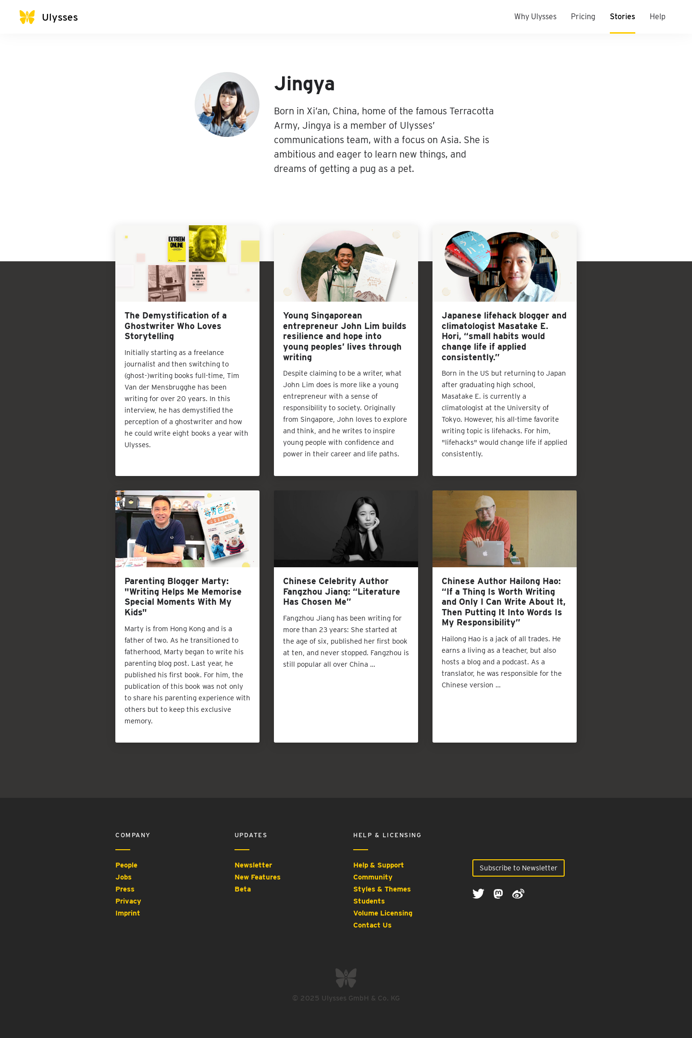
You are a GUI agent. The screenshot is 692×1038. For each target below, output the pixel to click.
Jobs (123, 877)
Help (658, 16)
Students (369, 901)
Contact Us (372, 925)
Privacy (128, 901)
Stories (622, 16)
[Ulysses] (57, 17)
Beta (243, 889)
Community (373, 877)
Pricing (583, 16)
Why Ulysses (535, 16)
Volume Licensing (382, 913)
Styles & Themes (382, 889)
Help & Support (378, 865)
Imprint (127, 913)
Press (125, 889)
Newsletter (253, 865)
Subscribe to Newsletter (518, 868)
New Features (258, 877)
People (126, 865)
